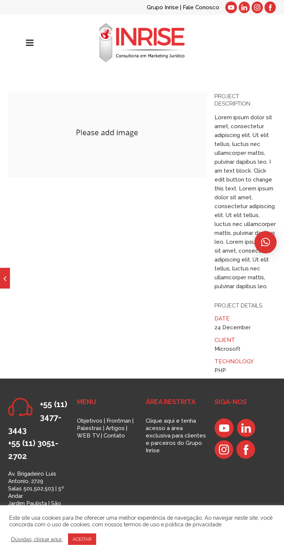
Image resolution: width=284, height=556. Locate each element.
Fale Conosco (201, 7)
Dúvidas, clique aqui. (36, 539)
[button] (265, 242)
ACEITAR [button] (82, 539)
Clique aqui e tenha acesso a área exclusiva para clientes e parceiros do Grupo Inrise (176, 435)
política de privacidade (193, 524)
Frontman (118, 420)
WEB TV (88, 435)
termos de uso (141, 524)
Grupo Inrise (163, 7)
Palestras (89, 428)
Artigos (115, 428)
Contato (114, 435)
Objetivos (89, 420)
